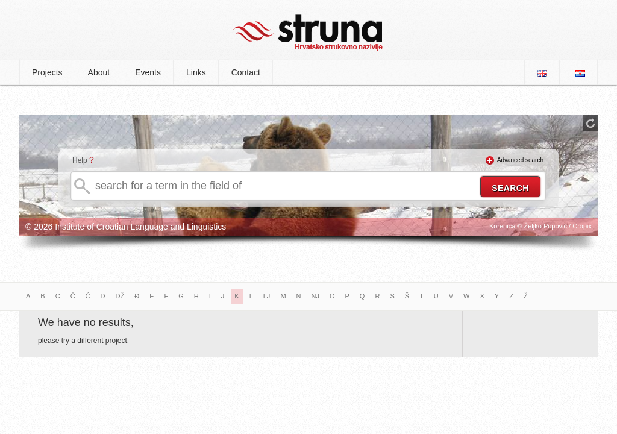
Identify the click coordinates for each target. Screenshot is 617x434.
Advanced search (520, 160)
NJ (315, 296)
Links (196, 72)
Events (148, 72)
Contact (245, 72)
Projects (47, 72)
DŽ (120, 296)
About (99, 72)
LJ (267, 296)
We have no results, (86, 322)
